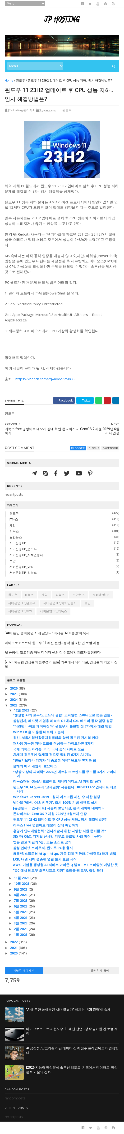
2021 (14, 947)
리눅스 (14, 531)
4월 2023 (21, 917)
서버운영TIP (17, 543)
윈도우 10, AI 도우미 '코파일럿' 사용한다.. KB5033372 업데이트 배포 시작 (64, 789)
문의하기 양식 (100, 970)
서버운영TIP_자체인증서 (26, 555)
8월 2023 (21, 894)
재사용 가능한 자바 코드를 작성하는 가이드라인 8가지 (53, 743)
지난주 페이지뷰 (23, 970)
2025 (14, 694)
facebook (110, 448)
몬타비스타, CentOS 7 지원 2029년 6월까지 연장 (50, 813)
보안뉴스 (15, 537)
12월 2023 (22, 710)
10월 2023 (22, 883)
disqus (93, 448)
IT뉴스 (13, 519)
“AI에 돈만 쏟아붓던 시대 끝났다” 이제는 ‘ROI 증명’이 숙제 (47, 633)
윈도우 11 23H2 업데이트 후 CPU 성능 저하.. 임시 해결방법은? (60, 819)
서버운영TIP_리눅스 (23, 572)
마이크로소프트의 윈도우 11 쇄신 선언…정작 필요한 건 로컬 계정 (52, 643)
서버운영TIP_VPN (21, 567)
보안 (12, 561)
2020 (14, 953)
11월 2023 (22, 878)
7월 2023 (21, 900)
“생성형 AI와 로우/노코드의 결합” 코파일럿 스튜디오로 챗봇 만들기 (63, 715)
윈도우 (20, 80)
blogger (78, 448)
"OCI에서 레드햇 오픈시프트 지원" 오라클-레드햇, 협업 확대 (58, 870)
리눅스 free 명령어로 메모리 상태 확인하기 (45, 825)
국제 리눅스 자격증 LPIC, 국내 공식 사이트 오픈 (48, 749)
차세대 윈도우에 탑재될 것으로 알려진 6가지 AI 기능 (52, 754)
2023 (14, 705)
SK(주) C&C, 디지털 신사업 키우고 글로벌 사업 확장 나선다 (57, 836)
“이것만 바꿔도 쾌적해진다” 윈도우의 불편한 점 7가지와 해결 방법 (62, 726)
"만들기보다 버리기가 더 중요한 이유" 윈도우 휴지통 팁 (54, 760)
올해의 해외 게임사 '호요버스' (35, 766)
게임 (12, 525)
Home (9, 80)
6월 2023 (21, 906)
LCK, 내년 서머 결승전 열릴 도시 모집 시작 (45, 859)
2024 (14, 699)
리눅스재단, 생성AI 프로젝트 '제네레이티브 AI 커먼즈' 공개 (57, 781)
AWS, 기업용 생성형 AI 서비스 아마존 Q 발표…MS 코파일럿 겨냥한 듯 (65, 864)
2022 (14, 942)
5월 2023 (21, 912)
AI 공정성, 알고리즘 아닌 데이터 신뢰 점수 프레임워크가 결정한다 (53, 652)
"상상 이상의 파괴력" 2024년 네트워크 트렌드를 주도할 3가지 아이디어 (64, 773)
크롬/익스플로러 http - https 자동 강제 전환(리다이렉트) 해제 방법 (64, 853)
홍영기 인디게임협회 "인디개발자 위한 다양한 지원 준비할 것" (59, 831)
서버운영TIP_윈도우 (23, 549)
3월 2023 (21, 923)
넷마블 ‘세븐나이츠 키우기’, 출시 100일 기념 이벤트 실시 (55, 802)
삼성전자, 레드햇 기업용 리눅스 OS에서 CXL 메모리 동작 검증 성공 (63, 720)
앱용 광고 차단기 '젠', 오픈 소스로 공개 (42, 842)
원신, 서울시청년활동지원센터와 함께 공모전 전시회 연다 (55, 737)
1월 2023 (21, 934)
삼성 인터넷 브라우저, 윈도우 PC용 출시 (43, 847)
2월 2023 (21, 929)
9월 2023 (21, 889)
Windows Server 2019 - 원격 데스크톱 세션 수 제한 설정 (56, 796)
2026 (14, 688)
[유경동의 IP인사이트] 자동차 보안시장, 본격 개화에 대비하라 (59, 808)
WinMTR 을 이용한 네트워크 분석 (38, 732)
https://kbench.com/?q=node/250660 (45, 378)
